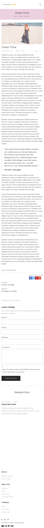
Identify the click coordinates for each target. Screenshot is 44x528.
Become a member (7, 476)
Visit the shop (5, 512)
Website (5, 337)
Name (4, 317)
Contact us (5, 488)
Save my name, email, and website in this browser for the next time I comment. (21, 370)
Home (15, 16)
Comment (5, 347)
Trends (21, 16)
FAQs (3, 491)
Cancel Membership (7, 497)
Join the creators (6, 479)
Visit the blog (5, 509)
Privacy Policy (6, 494)
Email (4, 327)
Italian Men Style (9, 404)
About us (4, 506)
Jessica (16, 50)
